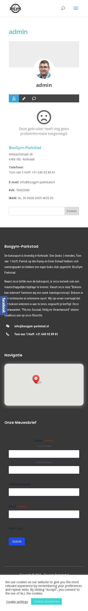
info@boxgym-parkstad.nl (37, 182)
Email (18, 507)
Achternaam (44, 462)
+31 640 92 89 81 (43, 172)
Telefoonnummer (20, 484)
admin (44, 84)
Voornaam (44, 446)
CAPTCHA (16, 528)
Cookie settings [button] (17, 601)
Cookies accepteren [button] (46, 601)
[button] (37, 379)
